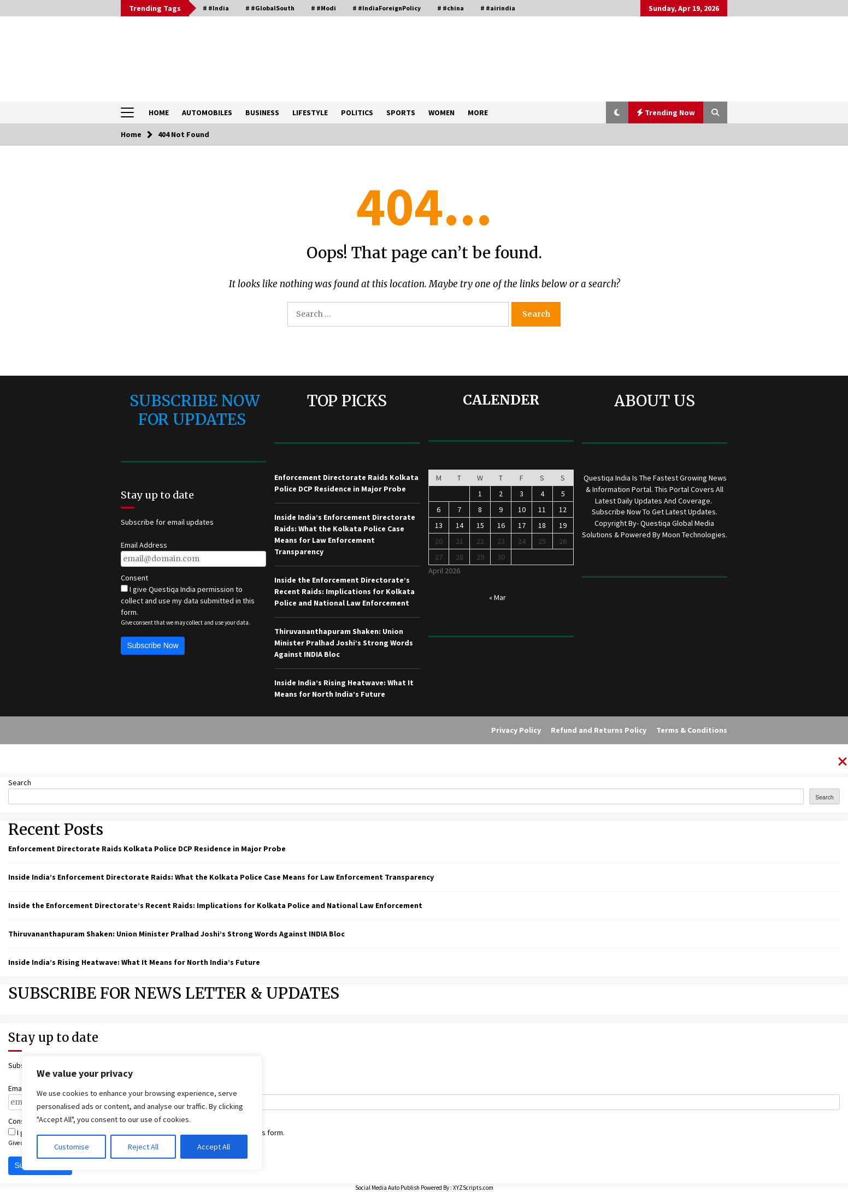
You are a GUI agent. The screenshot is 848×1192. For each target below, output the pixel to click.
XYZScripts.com (473, 1187)
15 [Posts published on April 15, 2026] (480, 525)
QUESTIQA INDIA (205, 53)
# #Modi (323, 8)
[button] (617, 112)
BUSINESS (262, 112)
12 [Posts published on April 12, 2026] (563, 509)
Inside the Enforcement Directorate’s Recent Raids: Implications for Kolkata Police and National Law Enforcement (344, 591)
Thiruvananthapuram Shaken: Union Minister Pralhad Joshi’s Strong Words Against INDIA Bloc (343, 642)
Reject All (143, 1147)
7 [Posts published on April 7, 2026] (459, 509)
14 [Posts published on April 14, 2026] (459, 525)
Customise (71, 1147)
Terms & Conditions (691, 730)
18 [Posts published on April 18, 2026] (542, 525)
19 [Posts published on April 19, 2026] (563, 525)
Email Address (144, 545)
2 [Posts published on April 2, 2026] (501, 494)
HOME (159, 112)
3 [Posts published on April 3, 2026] (521, 494)
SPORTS (400, 112)
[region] (142, 1112)
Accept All (213, 1147)
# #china (450, 8)
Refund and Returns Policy (598, 730)
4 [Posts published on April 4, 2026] (542, 494)
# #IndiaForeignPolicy (386, 8)
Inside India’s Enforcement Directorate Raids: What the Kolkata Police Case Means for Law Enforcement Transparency (221, 877)
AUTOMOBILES (207, 112)
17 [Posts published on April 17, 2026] (522, 525)
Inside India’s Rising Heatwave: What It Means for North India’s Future (134, 962)
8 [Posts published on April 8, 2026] (480, 509)
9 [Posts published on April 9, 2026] (501, 509)
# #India (216, 8)
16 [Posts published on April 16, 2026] (501, 525)
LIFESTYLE (310, 112)
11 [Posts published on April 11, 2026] (542, 509)
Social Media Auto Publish (387, 1187)
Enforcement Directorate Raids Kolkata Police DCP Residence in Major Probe (147, 848)
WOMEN (441, 112)
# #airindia (497, 8)
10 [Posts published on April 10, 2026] (522, 509)
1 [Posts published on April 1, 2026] (480, 494)
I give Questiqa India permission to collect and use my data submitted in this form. (188, 600)
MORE (478, 112)
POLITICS (357, 112)
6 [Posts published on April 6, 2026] (438, 509)
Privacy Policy (516, 730)
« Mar (497, 597)
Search (19, 782)
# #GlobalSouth (270, 8)
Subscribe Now (153, 645)
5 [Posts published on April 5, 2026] (563, 494)
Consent (134, 578)
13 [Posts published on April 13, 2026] (439, 525)
